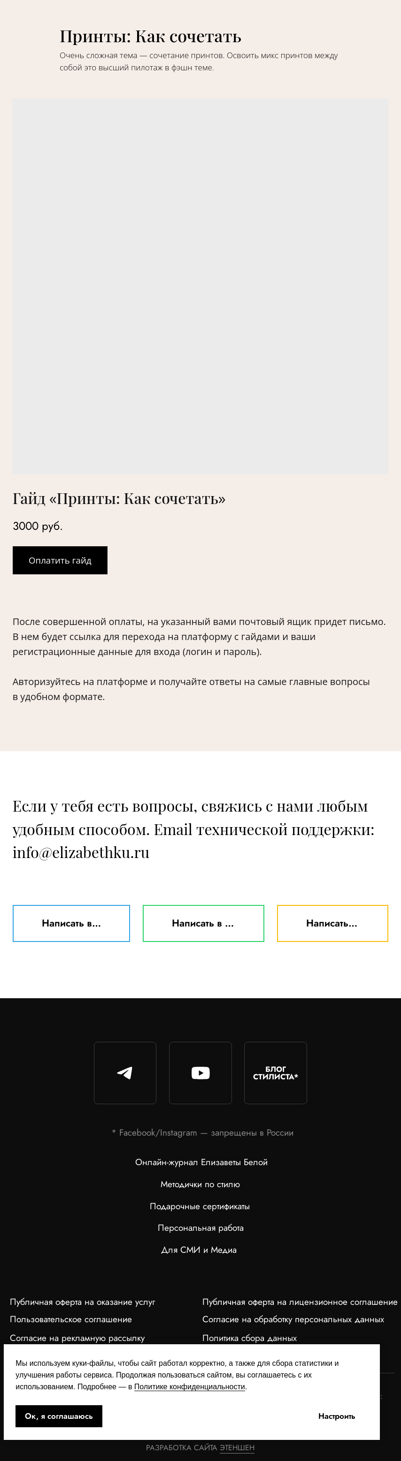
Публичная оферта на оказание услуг (82, 1301)
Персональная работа (201, 1227)
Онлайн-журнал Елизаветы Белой (201, 1162)
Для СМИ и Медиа (199, 1249)
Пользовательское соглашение (71, 1319)
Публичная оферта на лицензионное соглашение (300, 1301)
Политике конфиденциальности (189, 1387)
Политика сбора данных (249, 1338)
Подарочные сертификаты (200, 1206)
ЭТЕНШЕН (237, 1447)
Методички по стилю (200, 1184)
